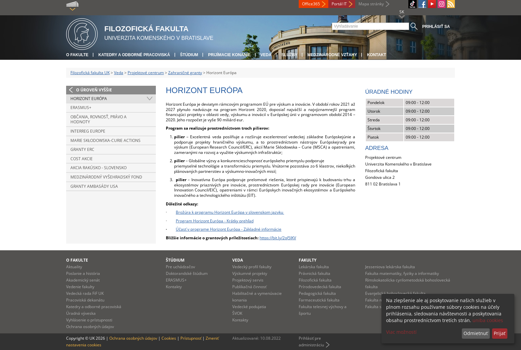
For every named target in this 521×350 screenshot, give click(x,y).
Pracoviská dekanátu (85, 300)
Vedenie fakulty (80, 287)
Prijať (499, 333)
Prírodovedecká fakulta (320, 287)
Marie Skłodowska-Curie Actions (105, 140)
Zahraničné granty (185, 72)
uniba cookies (487, 320)
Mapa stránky (371, 4)
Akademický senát (83, 280)
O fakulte (77, 55)
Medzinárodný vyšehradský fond (106, 177)
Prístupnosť (190, 338)
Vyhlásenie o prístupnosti (89, 320)
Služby (289, 55)
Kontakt (376, 55)
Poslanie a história (83, 273)
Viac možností (401, 332)
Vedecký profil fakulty (251, 267)
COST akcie (81, 159)
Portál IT (339, 4)
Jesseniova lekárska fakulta (390, 267)
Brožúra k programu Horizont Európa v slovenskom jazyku (230, 212)
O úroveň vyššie (94, 90)
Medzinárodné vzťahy (332, 55)
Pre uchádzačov (180, 267)
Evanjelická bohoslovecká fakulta (395, 293)
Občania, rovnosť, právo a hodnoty (98, 119)
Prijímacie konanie (229, 55)
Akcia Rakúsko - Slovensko (98, 168)
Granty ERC (82, 149)
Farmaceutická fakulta (319, 300)
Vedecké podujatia (249, 306)
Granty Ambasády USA (94, 186)
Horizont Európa (88, 98)
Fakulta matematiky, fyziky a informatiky (402, 273)
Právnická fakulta (314, 273)
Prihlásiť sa (436, 26)
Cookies (168, 338)
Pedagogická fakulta (317, 293)
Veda (265, 55)
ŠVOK (237, 313)
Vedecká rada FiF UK (85, 293)
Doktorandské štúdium (187, 273)
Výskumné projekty (249, 273)
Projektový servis (247, 280)
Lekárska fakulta (314, 267)
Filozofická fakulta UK (90, 72)
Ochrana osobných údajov (90, 326)
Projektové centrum (146, 72)
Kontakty (174, 287)
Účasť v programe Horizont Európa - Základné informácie (228, 229)
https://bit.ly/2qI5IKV (278, 238)
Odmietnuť (476, 333)
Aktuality (74, 267)
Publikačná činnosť (249, 287)
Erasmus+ (80, 107)
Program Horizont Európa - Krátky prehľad (215, 221)
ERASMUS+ (176, 280)
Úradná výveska (81, 313)
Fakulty (307, 260)
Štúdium (189, 55)
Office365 (311, 4)
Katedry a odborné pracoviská (134, 55)
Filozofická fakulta (315, 280)
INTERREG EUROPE (87, 131)
